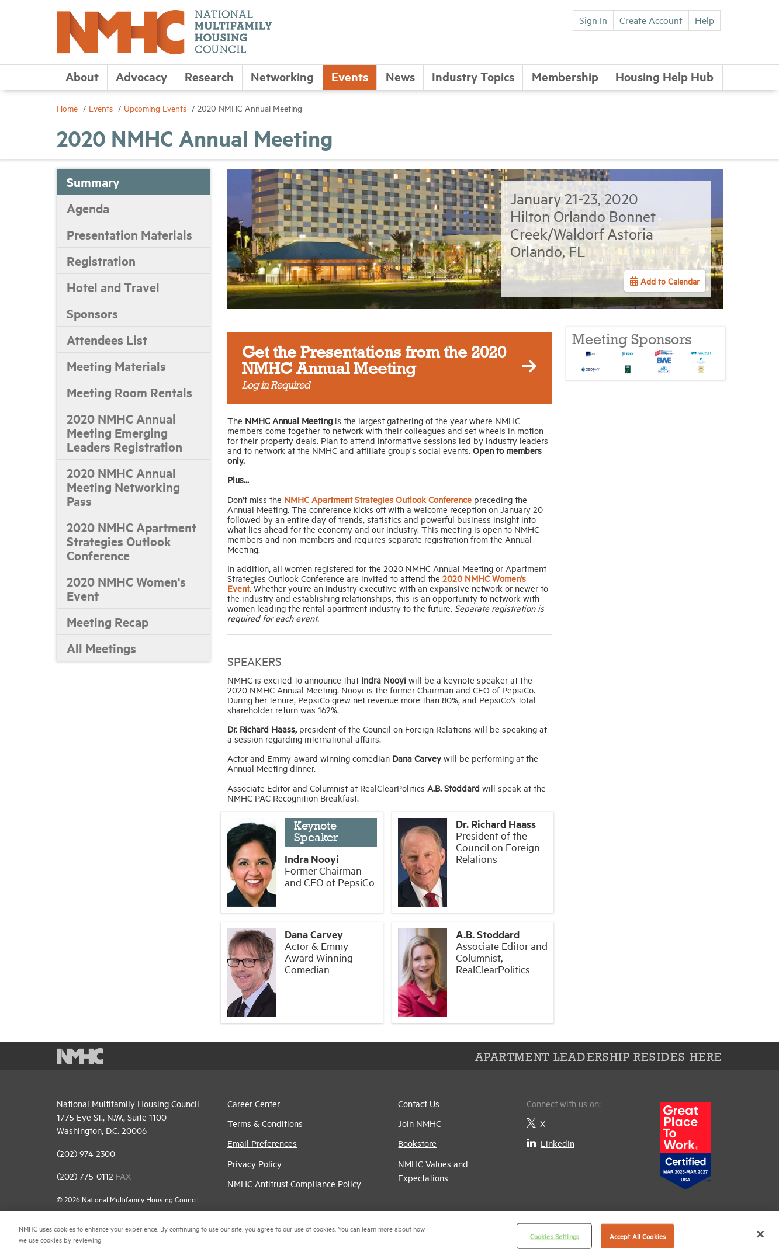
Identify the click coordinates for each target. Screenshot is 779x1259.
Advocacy (141, 76)
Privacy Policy (254, 1163)
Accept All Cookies (638, 1236)
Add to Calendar (669, 280)
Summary (93, 182)
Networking (282, 76)
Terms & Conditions (265, 1123)
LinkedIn (550, 1143)
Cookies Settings (554, 1236)
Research (209, 76)
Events (349, 76)
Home (68, 107)
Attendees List (107, 339)
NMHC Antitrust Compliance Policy (294, 1183)
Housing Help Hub (664, 76)
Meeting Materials (116, 366)
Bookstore (417, 1143)
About (82, 76)
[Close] (760, 1234)
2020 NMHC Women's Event (126, 588)
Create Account (651, 19)
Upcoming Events (156, 107)
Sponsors (92, 313)
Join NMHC (419, 1123)
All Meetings (101, 648)
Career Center (253, 1103)
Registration (101, 260)
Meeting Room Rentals (129, 392)
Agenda (88, 208)
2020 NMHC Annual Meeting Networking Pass (123, 486)
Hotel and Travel (113, 287)
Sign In (593, 19)
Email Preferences (262, 1143)
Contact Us (418, 1103)
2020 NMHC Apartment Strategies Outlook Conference (131, 541)
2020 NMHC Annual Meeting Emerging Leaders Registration (124, 432)
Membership (565, 76)
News (400, 76)
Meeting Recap (107, 621)
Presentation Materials (129, 234)
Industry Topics (473, 76)
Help (704, 19)
